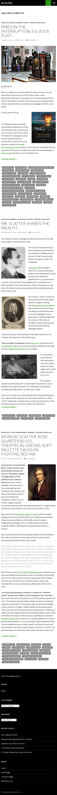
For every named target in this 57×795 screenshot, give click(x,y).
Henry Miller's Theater (11, 650)
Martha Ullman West (11, 185)
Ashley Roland (37, 170)
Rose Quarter (31, 659)
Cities (12, 432)
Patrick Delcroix (9, 193)
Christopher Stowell (11, 176)
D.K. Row (47, 644)
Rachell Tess (8, 196)
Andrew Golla (8, 644)
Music (26, 23)
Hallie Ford (21, 179)
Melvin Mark (45, 650)
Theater (32, 23)
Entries (5, 772)
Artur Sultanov (22, 170)
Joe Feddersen (7, 346)
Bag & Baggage (8, 415)
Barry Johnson (23, 644)
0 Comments (33, 40)
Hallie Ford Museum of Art (19, 349)
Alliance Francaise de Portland (41, 167)
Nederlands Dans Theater (12, 188)
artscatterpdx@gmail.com (11, 676)
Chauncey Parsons (38, 173)
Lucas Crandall (24, 182)
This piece (32, 268)
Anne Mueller (8, 170)
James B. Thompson (30, 650)
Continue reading (9, 159)
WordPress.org (7, 781)
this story (36, 343)
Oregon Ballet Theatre (35, 190)
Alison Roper (21, 167)
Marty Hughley (28, 185)
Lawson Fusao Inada (44, 305)
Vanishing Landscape (11, 662)
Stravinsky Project (10, 199)
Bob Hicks (5, 23)
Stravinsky (45, 196)
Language (22, 219)
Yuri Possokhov (9, 205)
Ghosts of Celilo (43, 176)
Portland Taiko (25, 193)
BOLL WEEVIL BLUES (9, 735)
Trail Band (37, 202)
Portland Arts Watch (11, 656)
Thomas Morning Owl (44, 199)
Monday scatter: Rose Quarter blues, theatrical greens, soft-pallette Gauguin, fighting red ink (27, 445)
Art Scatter (6, 3)
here (33, 337)
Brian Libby (36, 644)
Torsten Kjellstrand (22, 202)
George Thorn (18, 647)
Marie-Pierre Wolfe (41, 182)
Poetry (30, 219)
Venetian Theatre (42, 418)
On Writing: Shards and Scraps (12, 748)
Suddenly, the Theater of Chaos (13, 743)
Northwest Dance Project (13, 190)
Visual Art (41, 23)
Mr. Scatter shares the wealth (25, 225)
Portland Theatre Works (13, 659)
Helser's (31, 179)
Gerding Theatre (33, 647)
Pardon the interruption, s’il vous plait (25, 31)
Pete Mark (24, 653)
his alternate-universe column (26, 514)
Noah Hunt (30, 188)
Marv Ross (41, 185)
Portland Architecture (29, 572)
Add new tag (8, 167)
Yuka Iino (48, 202)
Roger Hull (20, 196)
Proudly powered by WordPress (11, 792)
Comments (7, 777)
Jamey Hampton (9, 182)
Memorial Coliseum (10, 653)
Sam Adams (44, 659)
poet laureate (27, 418)
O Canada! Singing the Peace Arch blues (16, 752)
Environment (21, 432)
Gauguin (6, 647)
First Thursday (28, 176)
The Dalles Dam (27, 199)
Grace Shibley (8, 179)
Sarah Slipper (33, 196)
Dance (12, 23)
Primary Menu (54, 3)
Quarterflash (40, 193)
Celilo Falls (23, 173)
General (19, 23)
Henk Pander (6, 153)
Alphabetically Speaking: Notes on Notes (16, 739)
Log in (3, 768)
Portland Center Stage (10, 618)
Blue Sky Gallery (9, 173)
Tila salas (7, 202)
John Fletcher (49, 415)
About (3, 691)
